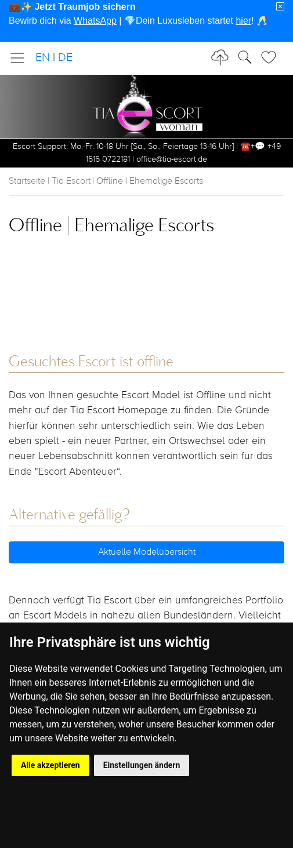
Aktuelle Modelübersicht (147, 552)
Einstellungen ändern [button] (141, 765)
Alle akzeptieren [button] (50, 765)
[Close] (280, 7)
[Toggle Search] (272, 57)
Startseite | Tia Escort (50, 181)
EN (42, 58)
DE (65, 58)
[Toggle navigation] (21, 58)
